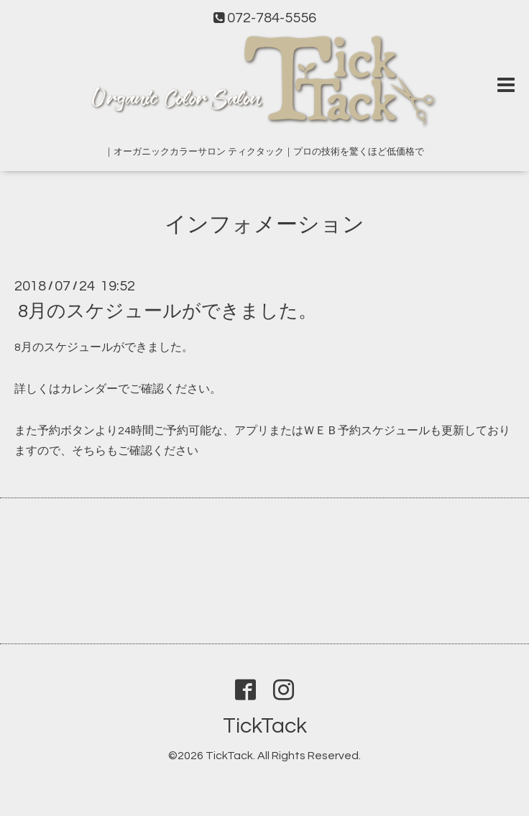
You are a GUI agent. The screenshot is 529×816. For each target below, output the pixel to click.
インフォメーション (264, 225)
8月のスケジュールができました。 (167, 311)
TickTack (265, 726)
